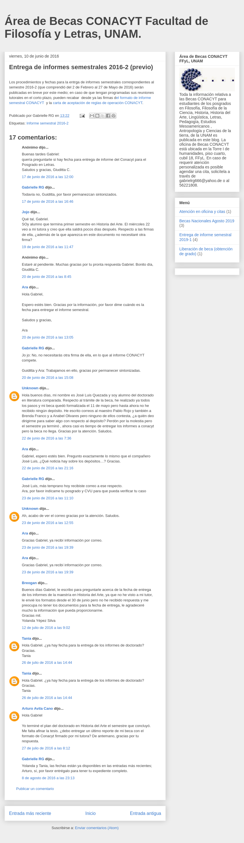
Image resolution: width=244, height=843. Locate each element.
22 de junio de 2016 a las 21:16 (47, 468)
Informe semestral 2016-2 (47, 123)
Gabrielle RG (33, 187)
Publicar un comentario (35, 789)
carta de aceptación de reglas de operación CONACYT (97, 103)
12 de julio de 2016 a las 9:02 (46, 628)
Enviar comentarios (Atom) (97, 828)
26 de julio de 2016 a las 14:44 (47, 662)
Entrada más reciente (30, 813)
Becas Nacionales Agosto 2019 (206, 221)
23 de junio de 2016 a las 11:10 (47, 498)
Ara (25, 287)
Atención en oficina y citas (202, 211)
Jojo (26, 212)
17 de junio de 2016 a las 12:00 (47, 177)
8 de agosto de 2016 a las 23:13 (48, 778)
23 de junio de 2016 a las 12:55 (47, 523)
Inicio (90, 813)
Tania (26, 638)
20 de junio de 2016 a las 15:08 (47, 377)
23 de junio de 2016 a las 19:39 (47, 547)
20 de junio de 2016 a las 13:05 (47, 337)
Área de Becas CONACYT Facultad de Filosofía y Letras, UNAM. (106, 27)
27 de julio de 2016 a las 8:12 (46, 748)
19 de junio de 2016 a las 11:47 (47, 247)
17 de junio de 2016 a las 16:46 (47, 201)
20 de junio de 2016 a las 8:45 (46, 276)
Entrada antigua (145, 813)
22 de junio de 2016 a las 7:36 (46, 438)
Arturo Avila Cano (37, 708)
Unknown (30, 388)
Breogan (29, 583)
